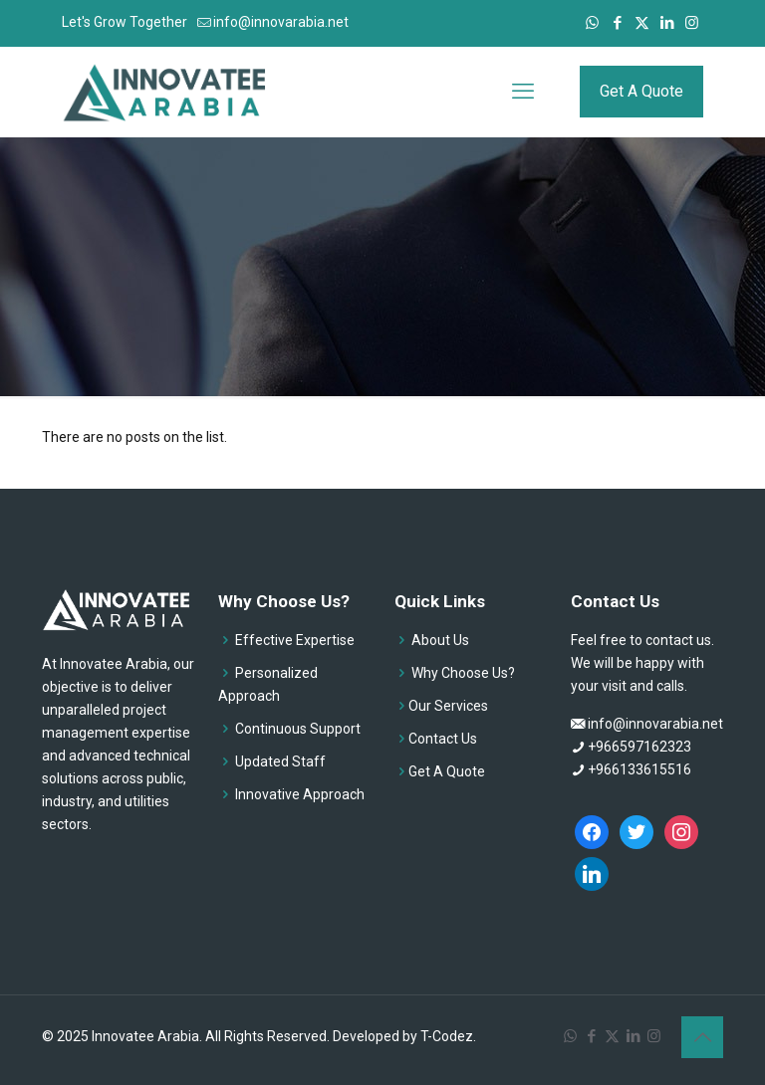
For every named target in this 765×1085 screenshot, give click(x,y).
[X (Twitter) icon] (642, 23)
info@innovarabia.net (655, 724)
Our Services (448, 706)
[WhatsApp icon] (592, 23)
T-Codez (446, 1036)
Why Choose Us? (463, 673)
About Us (440, 640)
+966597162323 (639, 747)
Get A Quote (641, 91)
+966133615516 (639, 769)
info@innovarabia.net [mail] (281, 22)
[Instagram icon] (691, 23)
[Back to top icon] (702, 1037)
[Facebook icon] (617, 23)
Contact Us (442, 739)
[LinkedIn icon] (666, 23)
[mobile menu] (523, 91)
